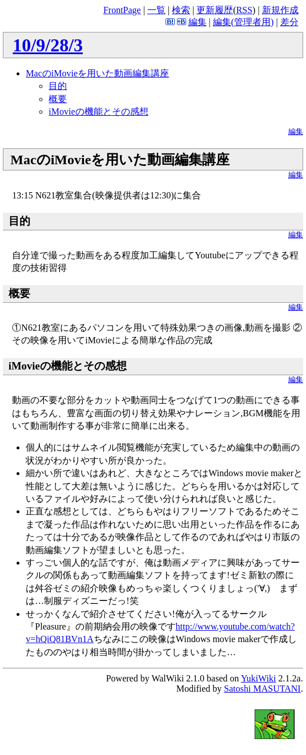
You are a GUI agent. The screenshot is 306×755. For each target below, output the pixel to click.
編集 (197, 22)
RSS (244, 10)
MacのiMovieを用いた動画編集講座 (97, 73)
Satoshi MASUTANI (262, 688)
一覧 (156, 10)
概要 (58, 99)
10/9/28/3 (48, 45)
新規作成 (280, 10)
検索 (181, 10)
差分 (289, 22)
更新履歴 (214, 10)
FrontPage (122, 10)
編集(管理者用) (243, 22)
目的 (58, 86)
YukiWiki (258, 678)
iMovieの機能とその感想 (98, 111)
